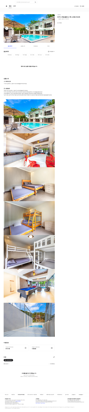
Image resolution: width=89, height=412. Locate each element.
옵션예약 (10, 46)
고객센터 (73, 394)
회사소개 (6, 394)
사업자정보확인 (18, 401)
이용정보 (35, 46)
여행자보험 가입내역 (50, 394)
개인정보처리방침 (21, 394)
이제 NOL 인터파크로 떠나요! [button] (23, 2)
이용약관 (13, 394)
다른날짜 (51, 51)
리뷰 (48, 46)
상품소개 (23, 46)
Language (80, 394)
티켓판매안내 (59, 394)
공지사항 (66, 394)
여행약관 (41, 394)
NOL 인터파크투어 (8, 360)
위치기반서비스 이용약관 (32, 394)
